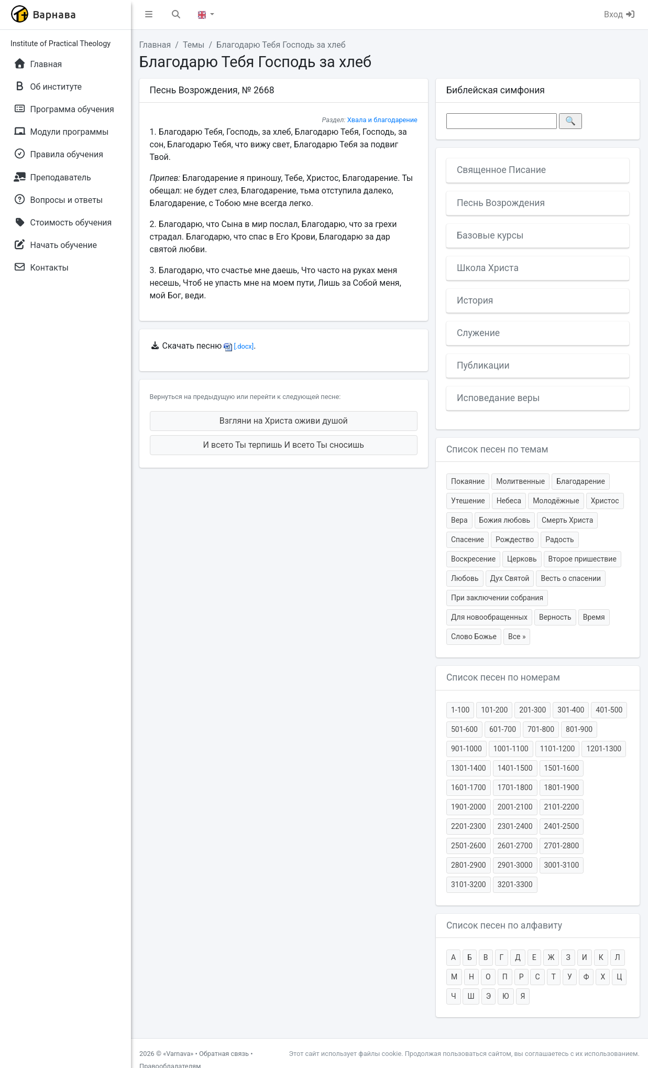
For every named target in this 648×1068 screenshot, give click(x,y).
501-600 (464, 729)
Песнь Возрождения (501, 203)
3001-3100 (561, 865)
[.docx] (239, 346)
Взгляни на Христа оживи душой (283, 421)
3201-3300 (515, 884)
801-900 (579, 729)
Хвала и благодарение (382, 120)
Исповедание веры (498, 398)
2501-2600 (468, 846)
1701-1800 (515, 787)
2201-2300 (468, 826)
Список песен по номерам (503, 677)
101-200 (494, 710)
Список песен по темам (497, 449)
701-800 (541, 729)
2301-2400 (515, 826)
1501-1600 (561, 768)
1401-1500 (515, 768)
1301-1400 (468, 768)
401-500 (609, 710)
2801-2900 (468, 865)
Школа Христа (488, 268)
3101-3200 (468, 884)
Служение (478, 333)
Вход (619, 14)
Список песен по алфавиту (504, 925)
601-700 (502, 729)
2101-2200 (561, 807)
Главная (155, 45)
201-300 (532, 710)
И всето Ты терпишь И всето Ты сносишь (283, 445)
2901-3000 (515, 865)
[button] (148, 14)
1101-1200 (557, 749)
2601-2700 (515, 846)
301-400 (570, 710)
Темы (194, 45)
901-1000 (466, 749)
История (475, 300)
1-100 (460, 710)
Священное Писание (501, 170)
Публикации (483, 365)
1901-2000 (468, 807)
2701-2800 (561, 846)
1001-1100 (511, 749)
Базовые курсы (490, 235)
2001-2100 (515, 807)
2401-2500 (561, 826)
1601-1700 (468, 787)
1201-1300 (603, 749)
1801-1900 (561, 787)
